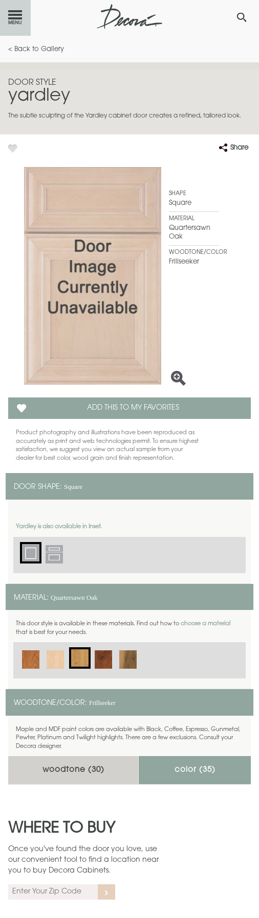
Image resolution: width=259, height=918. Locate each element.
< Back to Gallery (36, 49)
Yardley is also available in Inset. (59, 527)
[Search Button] (241, 17)
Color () (195, 770)
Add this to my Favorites (133, 408)
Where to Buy (61, 829)
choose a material (205, 624)
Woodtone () (73, 770)
